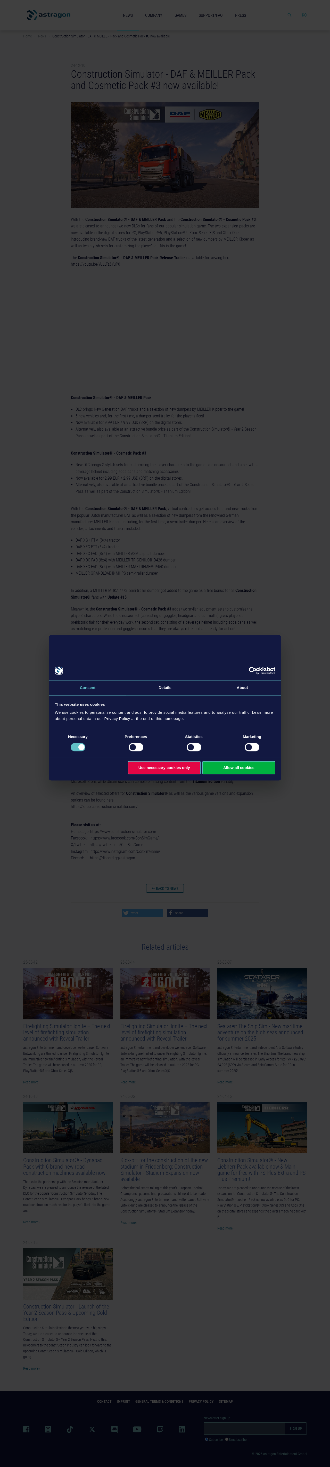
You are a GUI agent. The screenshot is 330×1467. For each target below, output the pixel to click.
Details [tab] (165, 687)
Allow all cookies (238, 768)
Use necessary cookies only (164, 768)
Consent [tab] (88, 687)
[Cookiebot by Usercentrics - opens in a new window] (252, 671)
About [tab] (242, 687)
